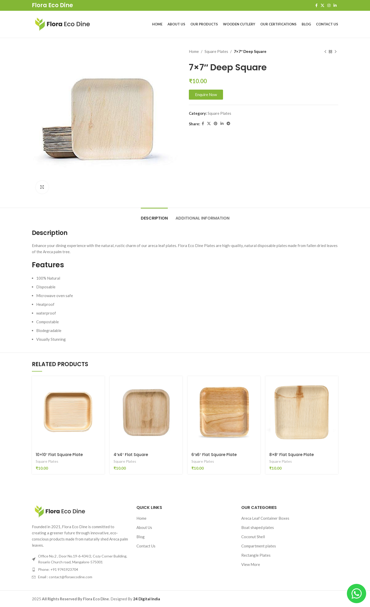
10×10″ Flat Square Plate (59, 454)
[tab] (154, 215)
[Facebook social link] (316, 5)
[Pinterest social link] (215, 123)
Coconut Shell (253, 536)
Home (194, 51)
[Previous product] (325, 51)
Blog (140, 536)
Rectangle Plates (256, 555)
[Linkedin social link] (335, 5)
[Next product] (335, 51)
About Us (144, 527)
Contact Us (145, 546)
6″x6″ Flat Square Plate (214, 454)
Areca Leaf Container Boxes (265, 518)
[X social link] (322, 5)
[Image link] (60, 511)
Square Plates (216, 51)
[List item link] (80, 569)
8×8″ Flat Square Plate (291, 454)
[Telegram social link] (228, 123)
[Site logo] (63, 23)
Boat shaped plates (257, 527)
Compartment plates (258, 546)
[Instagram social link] (329, 5)
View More (250, 564)
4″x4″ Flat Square (131, 454)
